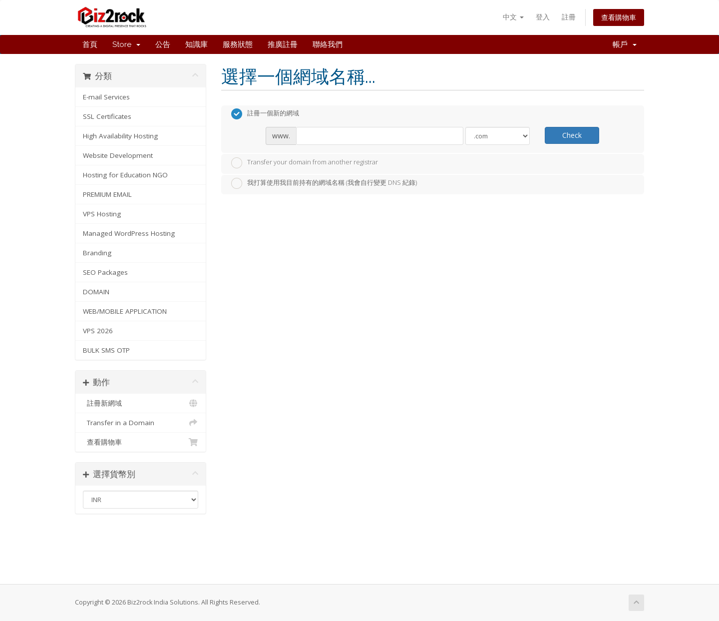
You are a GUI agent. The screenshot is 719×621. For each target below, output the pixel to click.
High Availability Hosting (120, 135)
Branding (97, 252)
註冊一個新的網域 (265, 113)
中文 (513, 16)
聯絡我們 (328, 44)
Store (126, 44)
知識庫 (196, 44)
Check (572, 135)
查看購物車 (618, 17)
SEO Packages (105, 272)
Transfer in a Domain (140, 423)
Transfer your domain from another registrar (304, 162)
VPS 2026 (98, 330)
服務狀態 (238, 44)
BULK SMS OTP (106, 350)
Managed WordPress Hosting (129, 233)
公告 (162, 44)
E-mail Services (106, 96)
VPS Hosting (102, 213)
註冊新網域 (140, 403)
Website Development (118, 155)
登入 (543, 16)
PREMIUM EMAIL (107, 194)
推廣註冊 (283, 44)
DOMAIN (96, 291)
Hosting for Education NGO (125, 174)
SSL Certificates (107, 116)
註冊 (569, 16)
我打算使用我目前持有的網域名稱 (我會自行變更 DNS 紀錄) (324, 183)
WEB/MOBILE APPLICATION (125, 311)
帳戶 (625, 44)
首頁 (89, 44)
